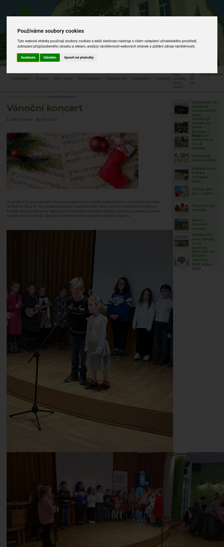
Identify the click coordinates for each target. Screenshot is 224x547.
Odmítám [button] (49, 57)
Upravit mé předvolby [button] (79, 57)
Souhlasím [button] (28, 57)
